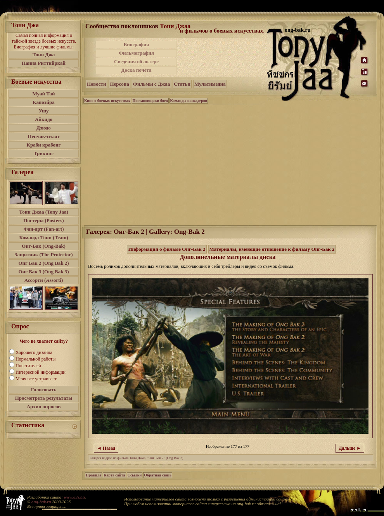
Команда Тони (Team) (43, 237)
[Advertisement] (222, 57)
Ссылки (135, 475)
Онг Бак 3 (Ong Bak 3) (43, 271)
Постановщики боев (150, 100)
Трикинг (44, 153)
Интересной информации (41, 372)
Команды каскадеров (188, 100)
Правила (93, 475)
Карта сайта (114, 475)
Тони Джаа (175, 26)
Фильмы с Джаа (151, 84)
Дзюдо (43, 128)
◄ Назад (106, 448)
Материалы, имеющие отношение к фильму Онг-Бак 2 (272, 249)
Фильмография (136, 53)
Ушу (44, 111)
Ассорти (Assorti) (43, 280)
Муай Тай (43, 94)
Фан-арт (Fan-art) (44, 229)
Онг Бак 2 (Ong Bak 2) (43, 263)
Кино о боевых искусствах (107, 100)
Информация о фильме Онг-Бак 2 (166, 249)
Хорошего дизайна (34, 352)
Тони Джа (44, 54)
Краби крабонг (44, 145)
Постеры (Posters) (43, 220)
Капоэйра (44, 102)
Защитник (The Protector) (44, 254)
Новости (96, 84)
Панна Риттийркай (44, 63)
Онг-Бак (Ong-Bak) (44, 246)
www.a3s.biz (74, 497)
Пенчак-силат (43, 136)
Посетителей (28, 365)
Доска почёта (136, 70)
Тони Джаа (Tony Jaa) (43, 212)
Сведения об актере (136, 61)
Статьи (182, 84)
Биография (136, 44)
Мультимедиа (210, 84)
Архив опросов (44, 406)
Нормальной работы (35, 359)
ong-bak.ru (41, 501)
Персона (119, 84)
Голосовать (44, 389)
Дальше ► (350, 448)
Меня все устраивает (36, 378)
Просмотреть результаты (44, 398)
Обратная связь (157, 475)
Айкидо (43, 119)
